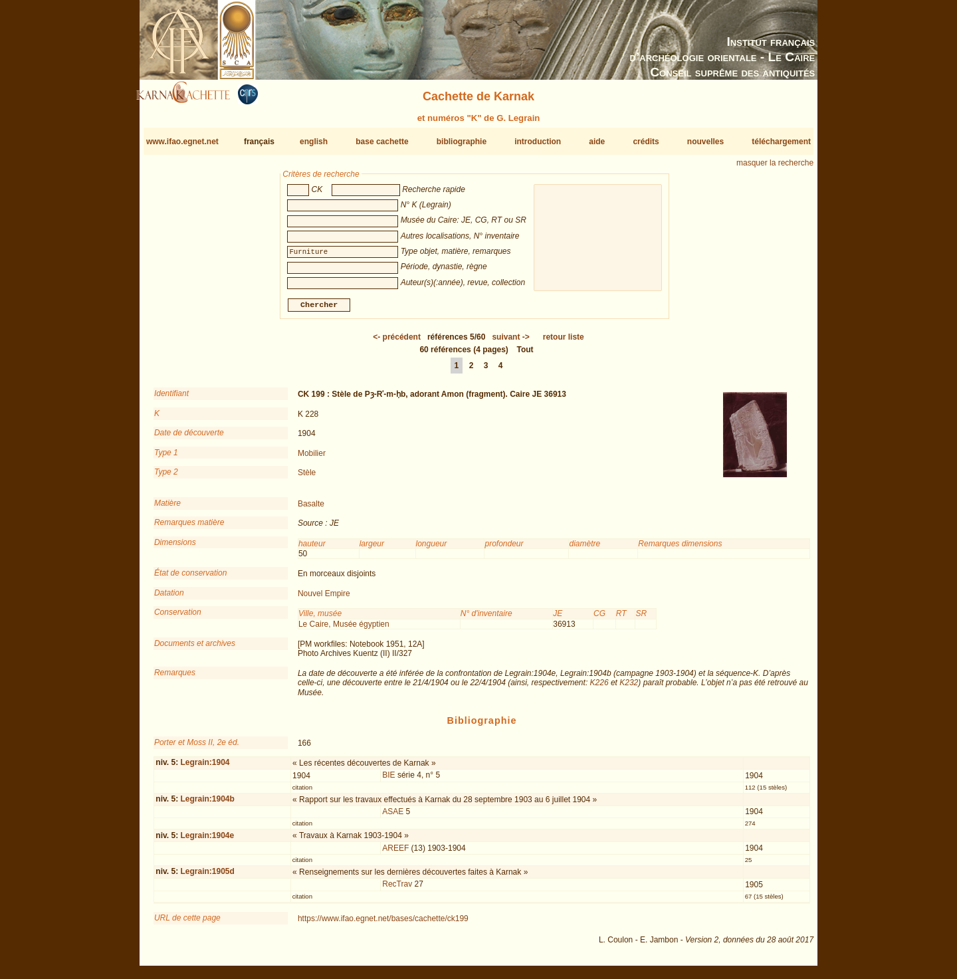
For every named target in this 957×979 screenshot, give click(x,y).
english (314, 141)
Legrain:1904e (207, 840)
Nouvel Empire (324, 598)
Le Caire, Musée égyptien (343, 628)
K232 (628, 688)
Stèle (307, 478)
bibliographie (461, 141)
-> (510, 342)
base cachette (382, 141)
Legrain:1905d (207, 876)
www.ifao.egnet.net (182, 141)
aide (597, 141)
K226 (599, 688)
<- (397, 342)
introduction (537, 141)
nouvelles (705, 141)
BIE (388, 780)
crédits (646, 141)
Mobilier (312, 458)
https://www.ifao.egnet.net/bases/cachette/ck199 (383, 923)
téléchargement (781, 141)
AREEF (395, 853)
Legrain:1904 (204, 767)
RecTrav (397, 889)
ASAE (392, 816)
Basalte (311, 509)
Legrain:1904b (207, 804)
